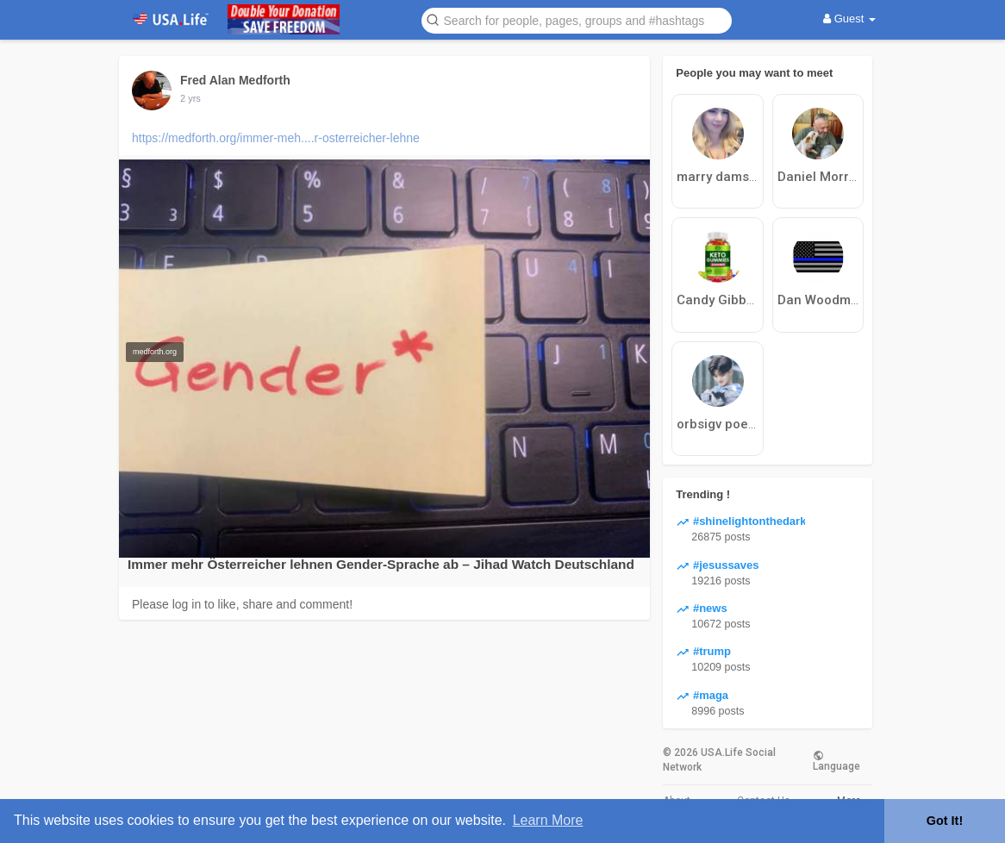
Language (836, 760)
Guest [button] (849, 18)
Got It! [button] (945, 820)
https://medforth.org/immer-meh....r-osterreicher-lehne (276, 138)
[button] (576, 19)
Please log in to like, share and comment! (242, 604)
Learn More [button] (548, 820)
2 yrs (190, 98)
